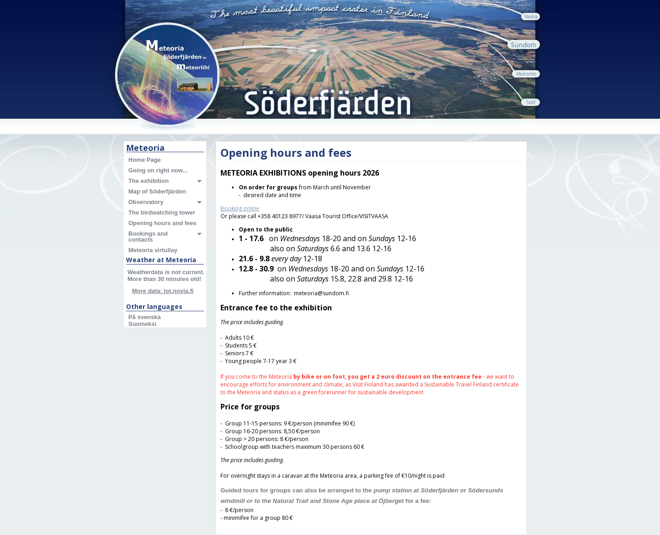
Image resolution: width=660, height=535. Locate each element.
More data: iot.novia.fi (162, 290)
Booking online (239, 208)
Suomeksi (142, 323)
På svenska (144, 317)
